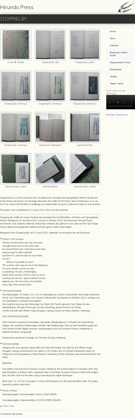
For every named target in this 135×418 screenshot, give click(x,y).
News (112, 38)
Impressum (121, 114)
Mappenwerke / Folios (120, 62)
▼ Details (19, 62)
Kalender (114, 45)
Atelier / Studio (117, 83)
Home (113, 31)
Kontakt (110, 114)
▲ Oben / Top (7, 405)
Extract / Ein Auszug (13, 238)
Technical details (11, 343)
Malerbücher (116, 69)
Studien (113, 76)
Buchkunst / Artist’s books (118, 54)
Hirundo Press (16, 7)
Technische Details (12, 290)
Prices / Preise (9, 390)
